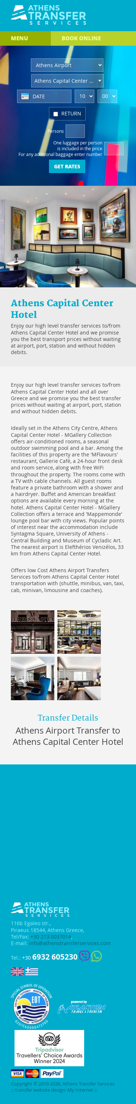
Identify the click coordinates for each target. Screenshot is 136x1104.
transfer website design (40, 1090)
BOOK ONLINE (81, 38)
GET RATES (67, 166)
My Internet (80, 1090)
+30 (50, 957)
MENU (19, 38)
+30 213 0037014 (50, 936)
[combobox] (67, 80)
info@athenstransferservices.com (70, 943)
